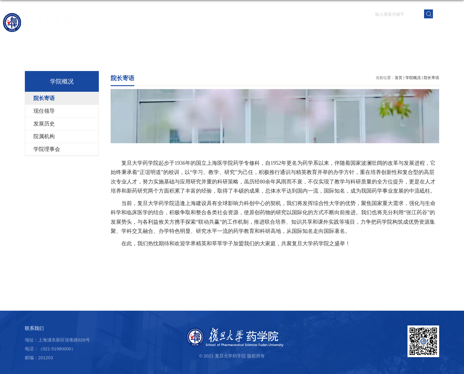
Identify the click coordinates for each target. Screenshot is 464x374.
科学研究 (275, 28)
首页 (181, 28)
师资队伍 (242, 28)
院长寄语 (431, 77)
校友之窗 (410, 28)
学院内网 (444, 28)
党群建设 (376, 28)
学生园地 (343, 28)
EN (447, 13)
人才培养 (309, 28)
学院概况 (208, 28)
